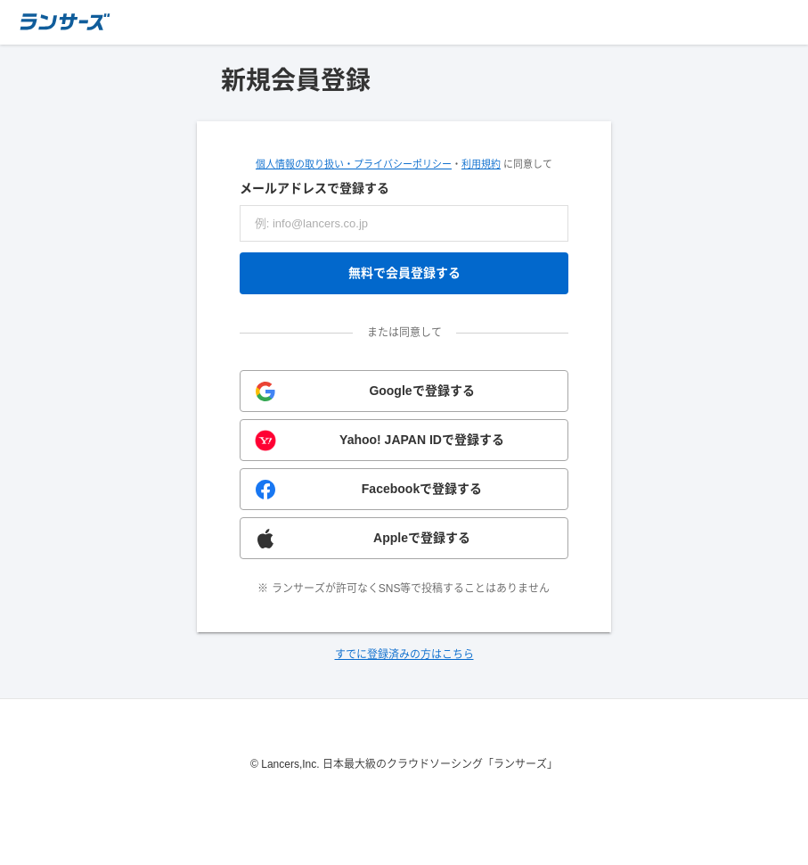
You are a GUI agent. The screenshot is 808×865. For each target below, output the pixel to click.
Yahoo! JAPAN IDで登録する (421, 439)
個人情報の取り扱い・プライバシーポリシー (354, 164)
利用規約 (481, 164)
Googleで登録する (421, 390)
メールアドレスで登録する (314, 188)
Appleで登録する (421, 538)
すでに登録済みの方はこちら (404, 654)
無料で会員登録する (404, 273)
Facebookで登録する (422, 489)
